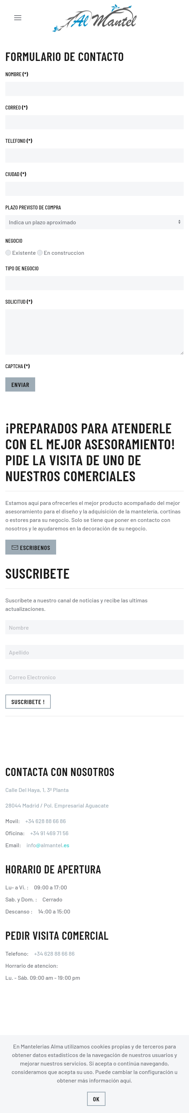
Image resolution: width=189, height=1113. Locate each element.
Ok (96, 1099)
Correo (16, 107)
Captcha (17, 365)
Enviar (20, 384)
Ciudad (15, 173)
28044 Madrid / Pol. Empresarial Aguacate (57, 805)
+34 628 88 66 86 (45, 820)
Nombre (16, 74)
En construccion (60, 252)
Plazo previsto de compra (33, 207)
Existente (20, 252)
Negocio (13, 240)
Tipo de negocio (22, 268)
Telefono (18, 140)
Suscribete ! (28, 702)
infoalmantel (47, 845)
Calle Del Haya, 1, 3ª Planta (37, 789)
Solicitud (18, 301)
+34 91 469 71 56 (49, 833)
